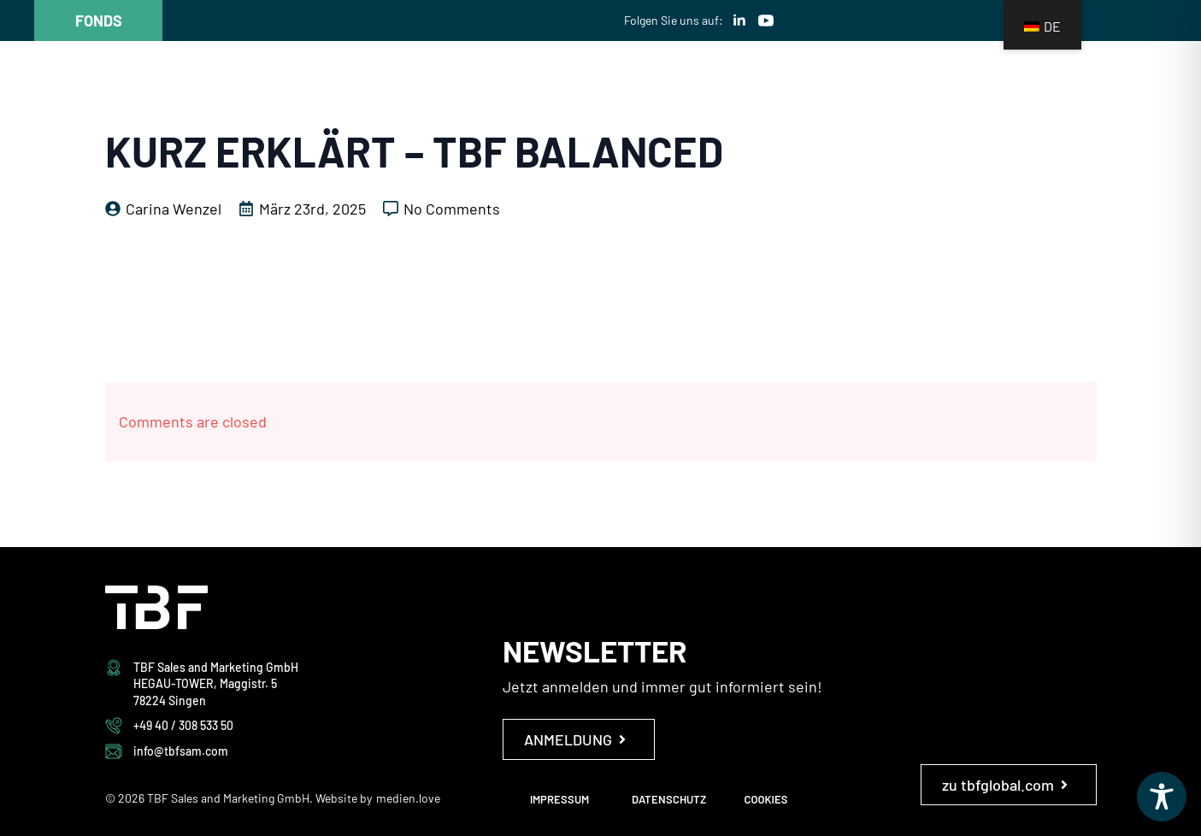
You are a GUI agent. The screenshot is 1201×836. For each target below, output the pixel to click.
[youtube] (766, 20)
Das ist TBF (568, 113)
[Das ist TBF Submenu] (633, 113)
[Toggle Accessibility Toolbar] (1161, 796)
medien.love (408, 798)
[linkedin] (739, 20)
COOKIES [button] (766, 799)
